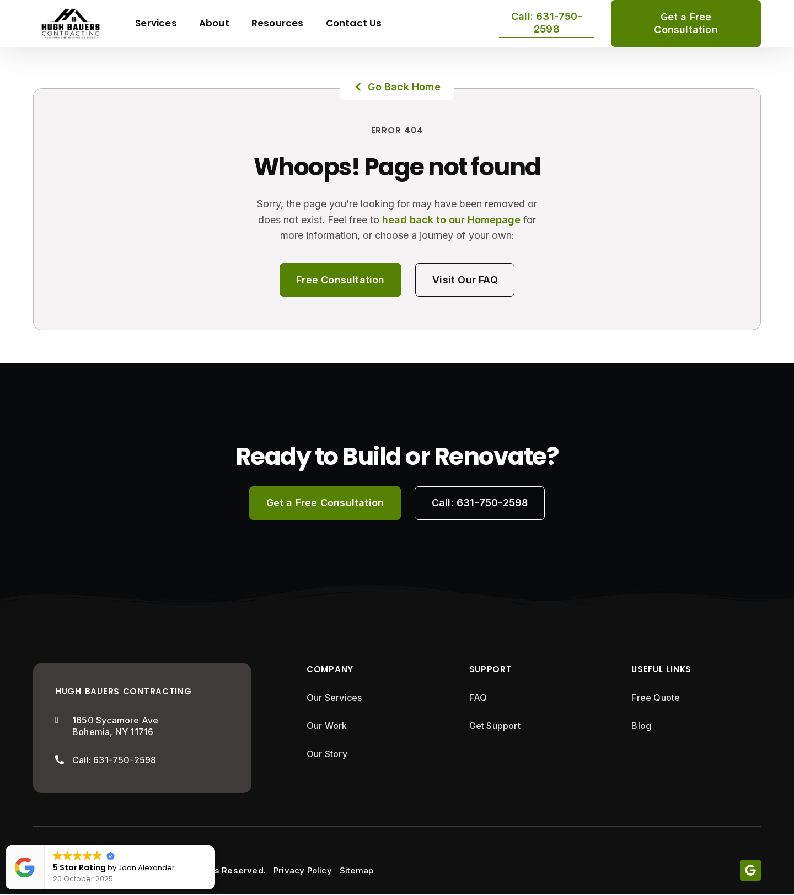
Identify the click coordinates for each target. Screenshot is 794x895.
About (214, 23)
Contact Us (354, 23)
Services (156, 23)
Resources (277, 23)
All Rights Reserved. (222, 870)
